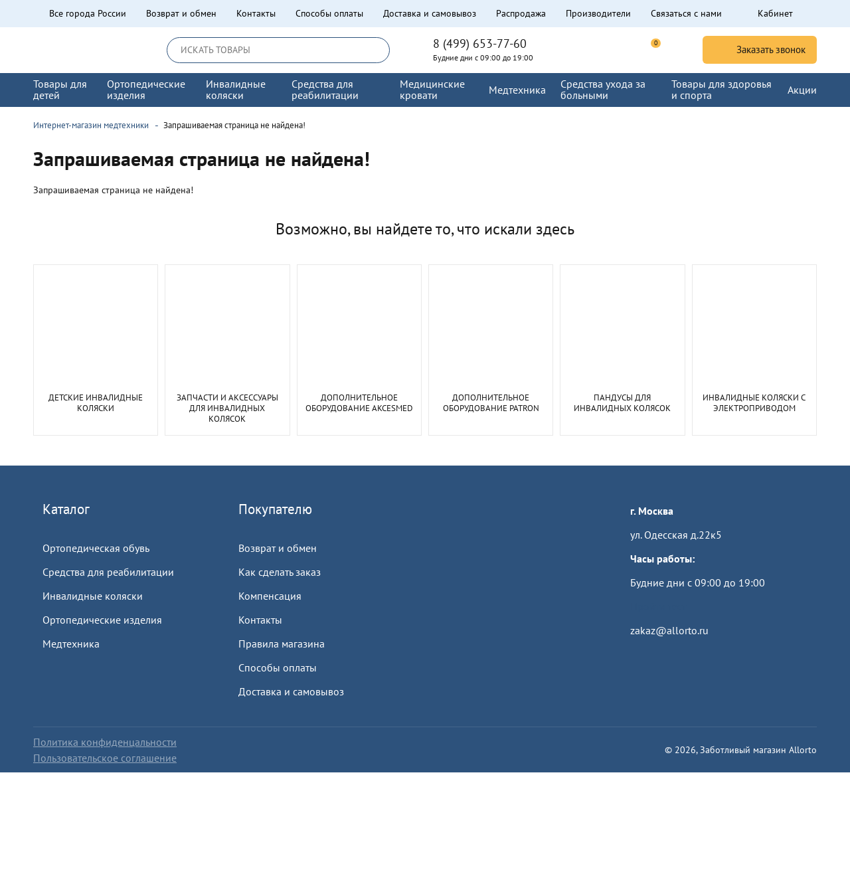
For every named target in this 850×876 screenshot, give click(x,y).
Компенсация (269, 595)
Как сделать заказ (279, 571)
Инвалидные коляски (92, 595)
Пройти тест (658, 606)
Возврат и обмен (181, 13)
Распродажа (521, 13)
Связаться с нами (686, 13)
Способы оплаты (329, 13)
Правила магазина (281, 643)
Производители (598, 13)
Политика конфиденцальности (105, 741)
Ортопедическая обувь (95, 548)
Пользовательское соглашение (105, 757)
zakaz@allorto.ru (669, 630)
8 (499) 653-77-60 (480, 44)
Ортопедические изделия (102, 619)
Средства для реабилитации (108, 571)
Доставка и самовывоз (429, 13)
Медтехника (71, 643)
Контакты (256, 13)
